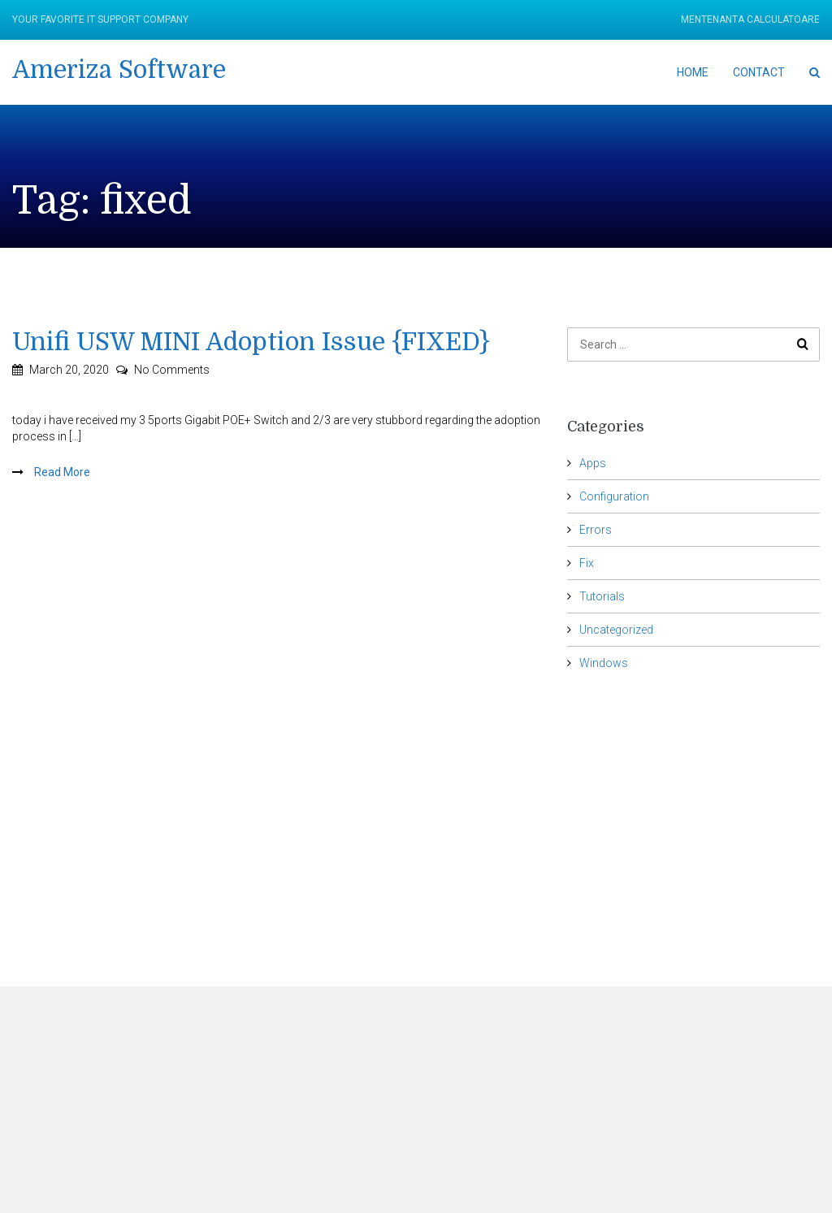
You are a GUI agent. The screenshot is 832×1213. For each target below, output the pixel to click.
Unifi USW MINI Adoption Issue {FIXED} (251, 342)
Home (692, 72)
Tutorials (602, 596)
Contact (759, 72)
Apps (592, 463)
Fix (586, 563)
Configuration (614, 496)
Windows (603, 662)
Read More (61, 472)
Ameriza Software (119, 70)
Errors (595, 529)
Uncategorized (616, 629)
